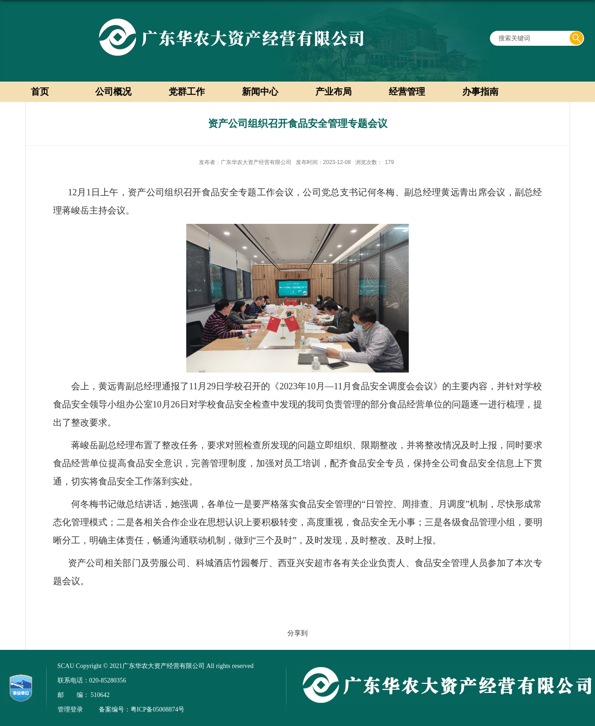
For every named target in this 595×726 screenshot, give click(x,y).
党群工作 (187, 92)
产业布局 (333, 92)
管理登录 (70, 709)
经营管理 (407, 92)
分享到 (297, 633)
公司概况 (113, 92)
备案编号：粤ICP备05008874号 (142, 709)
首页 (40, 92)
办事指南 (480, 92)
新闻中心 (260, 92)
